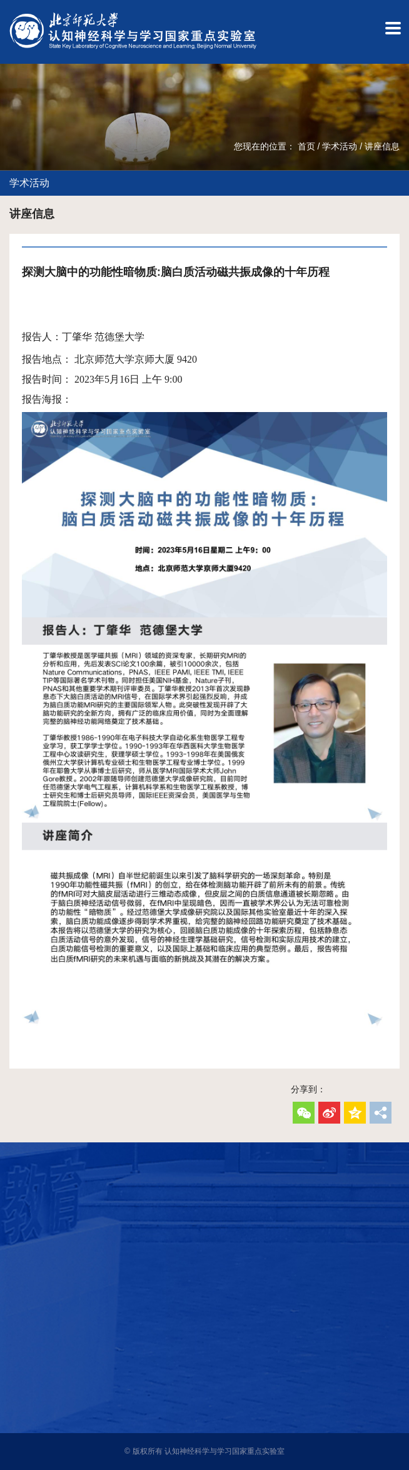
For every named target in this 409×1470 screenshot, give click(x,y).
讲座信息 (382, 146)
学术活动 (339, 146)
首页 (306, 146)
